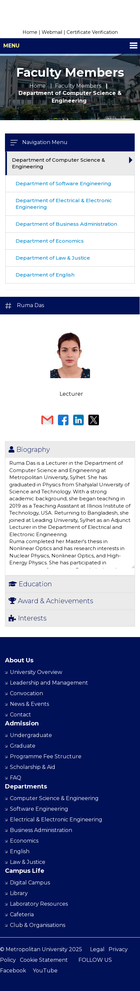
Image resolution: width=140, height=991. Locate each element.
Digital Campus (30, 882)
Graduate (22, 746)
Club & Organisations (37, 925)
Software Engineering (39, 809)
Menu (11, 45)
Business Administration (41, 830)
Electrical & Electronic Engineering (56, 819)
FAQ (15, 778)
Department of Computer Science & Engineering (58, 163)
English (19, 851)
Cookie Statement (44, 960)
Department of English (45, 275)
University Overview (36, 672)
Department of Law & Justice (53, 258)
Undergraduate (31, 735)
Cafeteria (22, 914)
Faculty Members (78, 86)
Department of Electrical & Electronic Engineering (64, 203)
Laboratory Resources (39, 904)
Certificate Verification (92, 32)
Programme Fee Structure (45, 756)
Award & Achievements (51, 601)
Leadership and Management (49, 683)
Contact (20, 714)
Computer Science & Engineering (54, 798)
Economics (24, 841)
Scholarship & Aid (32, 767)
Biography (29, 450)
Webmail (52, 32)
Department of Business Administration (66, 224)
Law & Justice (27, 862)
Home (30, 32)
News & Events (29, 704)
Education (30, 584)
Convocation (26, 693)
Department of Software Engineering (63, 183)
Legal (97, 949)
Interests (28, 618)
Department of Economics (50, 241)
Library (19, 893)
